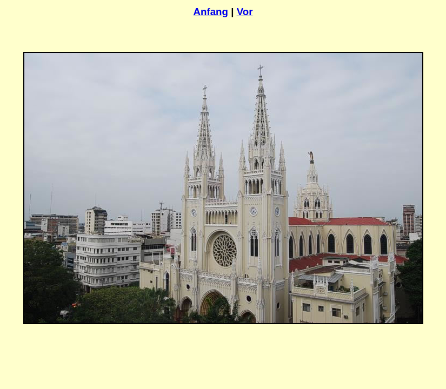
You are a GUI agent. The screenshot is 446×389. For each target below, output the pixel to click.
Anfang (211, 11)
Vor (245, 11)
